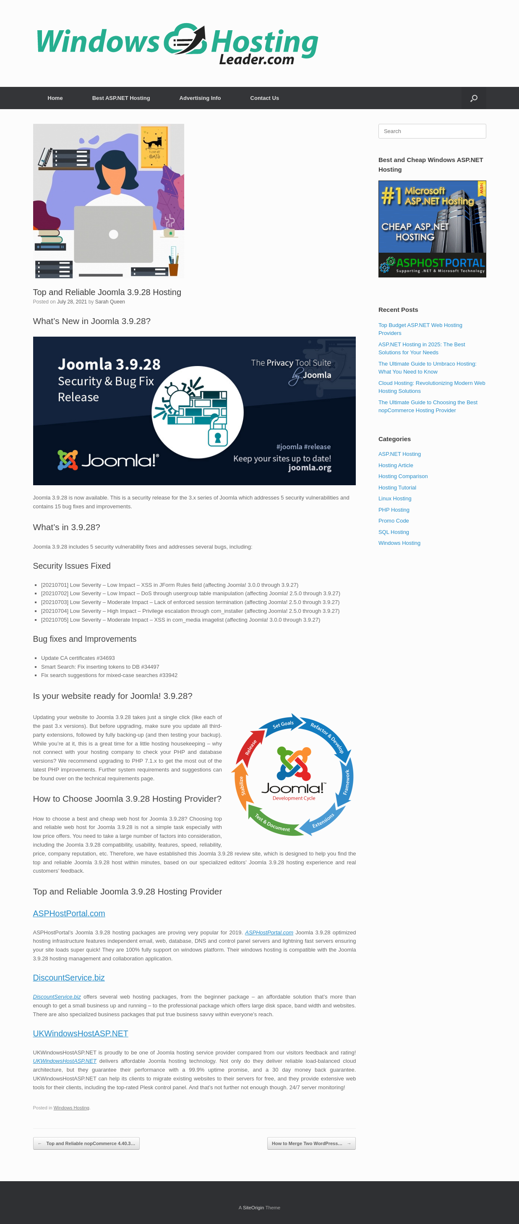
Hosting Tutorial (397, 487)
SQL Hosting (393, 532)
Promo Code (393, 521)
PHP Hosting (393, 510)
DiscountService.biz (69, 977)
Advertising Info (200, 98)
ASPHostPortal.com (69, 913)
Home (55, 98)
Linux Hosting (395, 498)
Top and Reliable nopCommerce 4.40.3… (87, 1143)
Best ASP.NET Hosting (121, 98)
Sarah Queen (110, 302)
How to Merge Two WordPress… (311, 1143)
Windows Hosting (71, 1107)
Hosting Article (395, 465)
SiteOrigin (253, 1207)
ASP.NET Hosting (399, 454)
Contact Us (264, 98)
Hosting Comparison (403, 476)
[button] (474, 98)
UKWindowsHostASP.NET (80, 1033)
